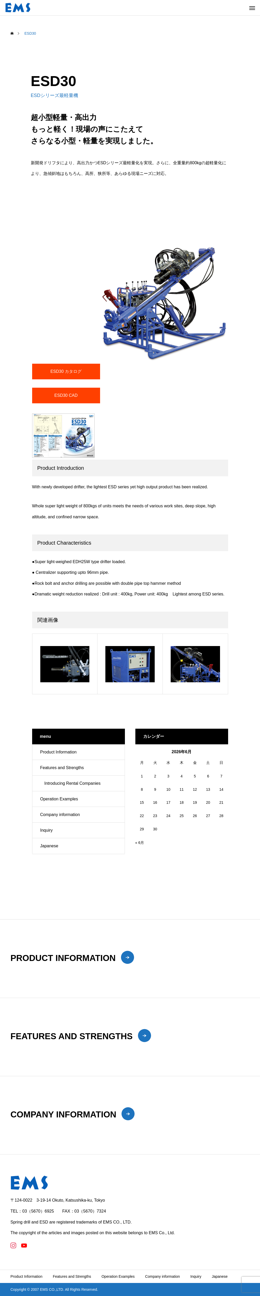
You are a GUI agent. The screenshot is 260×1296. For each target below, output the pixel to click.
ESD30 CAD (66, 395)
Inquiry (46, 830)
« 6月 (139, 843)
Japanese (49, 846)
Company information (60, 814)
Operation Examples (59, 799)
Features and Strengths (62, 767)
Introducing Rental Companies (72, 783)
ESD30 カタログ (66, 371)
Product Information (58, 752)
